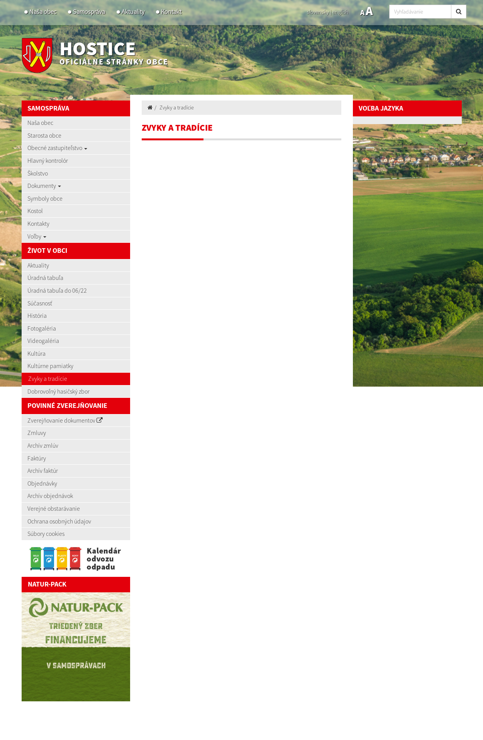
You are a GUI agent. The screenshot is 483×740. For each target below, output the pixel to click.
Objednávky (42, 483)
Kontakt (171, 12)
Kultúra (36, 353)
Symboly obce (45, 198)
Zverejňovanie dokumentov (65, 420)
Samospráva (89, 12)
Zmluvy (36, 432)
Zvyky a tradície (47, 378)
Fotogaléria (41, 328)
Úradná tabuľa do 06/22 (57, 290)
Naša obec (42, 12)
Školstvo (37, 173)
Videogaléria (43, 340)
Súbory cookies (45, 533)
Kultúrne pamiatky (50, 366)
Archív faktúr (42, 470)
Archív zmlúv (42, 445)
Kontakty (38, 223)
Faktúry (36, 458)
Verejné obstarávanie (53, 508)
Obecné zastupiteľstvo (57, 148)
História (37, 315)
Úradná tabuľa (45, 277)
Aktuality (133, 12)
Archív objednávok (50, 496)
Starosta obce (44, 135)
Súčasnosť (39, 303)
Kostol (35, 211)
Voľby (36, 236)
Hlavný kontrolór (47, 160)
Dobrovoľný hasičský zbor (58, 391)
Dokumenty (44, 185)
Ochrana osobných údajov (59, 521)
